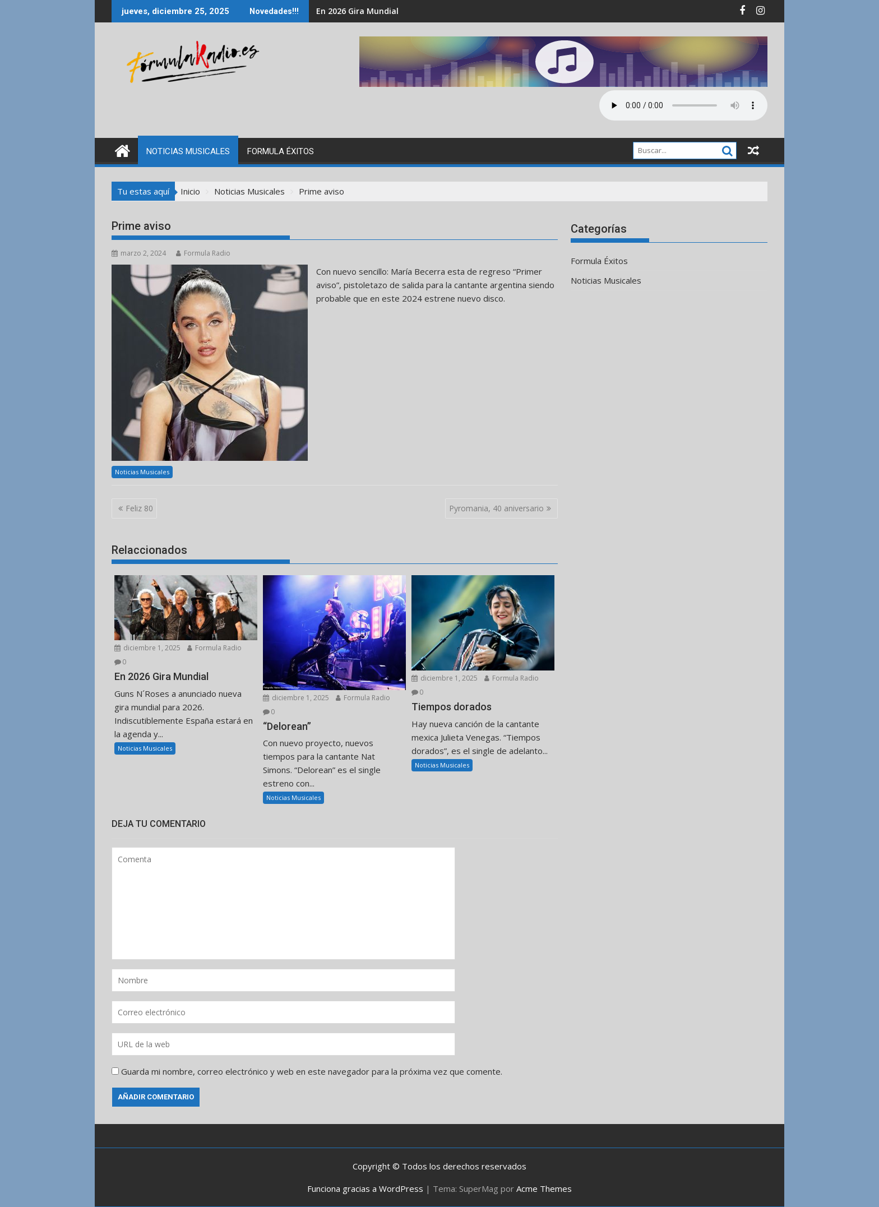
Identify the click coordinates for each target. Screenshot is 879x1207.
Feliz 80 (139, 508)
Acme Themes (544, 1188)
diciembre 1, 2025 (147, 648)
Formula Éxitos (280, 151)
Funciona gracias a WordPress (365, 1188)
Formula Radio (203, 253)
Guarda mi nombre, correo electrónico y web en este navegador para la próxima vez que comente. (311, 1071)
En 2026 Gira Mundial (357, 11)
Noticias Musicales (188, 151)
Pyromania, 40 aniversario (496, 508)
